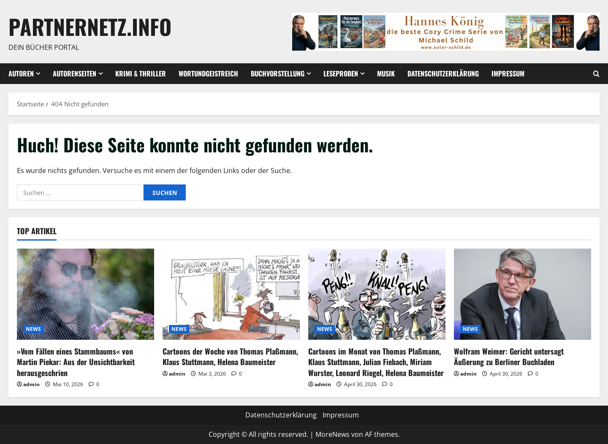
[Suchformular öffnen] (596, 74)
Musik (386, 73)
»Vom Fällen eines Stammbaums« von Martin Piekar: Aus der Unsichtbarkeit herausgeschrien (76, 362)
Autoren (21, 73)
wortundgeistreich (208, 73)
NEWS (33, 329)
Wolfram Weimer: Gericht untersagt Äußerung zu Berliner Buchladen (509, 356)
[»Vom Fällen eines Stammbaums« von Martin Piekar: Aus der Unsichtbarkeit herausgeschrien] (85, 294)
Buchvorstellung (277, 73)
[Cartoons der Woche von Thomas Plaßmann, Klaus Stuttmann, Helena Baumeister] (231, 294)
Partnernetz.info (89, 26)
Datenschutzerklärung (443, 73)
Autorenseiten (74, 73)
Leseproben (340, 73)
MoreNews (332, 434)
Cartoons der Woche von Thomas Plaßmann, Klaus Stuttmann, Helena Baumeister (230, 356)
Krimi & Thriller (140, 73)
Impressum (507, 73)
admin (31, 384)
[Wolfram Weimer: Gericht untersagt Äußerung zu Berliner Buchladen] (522, 294)
